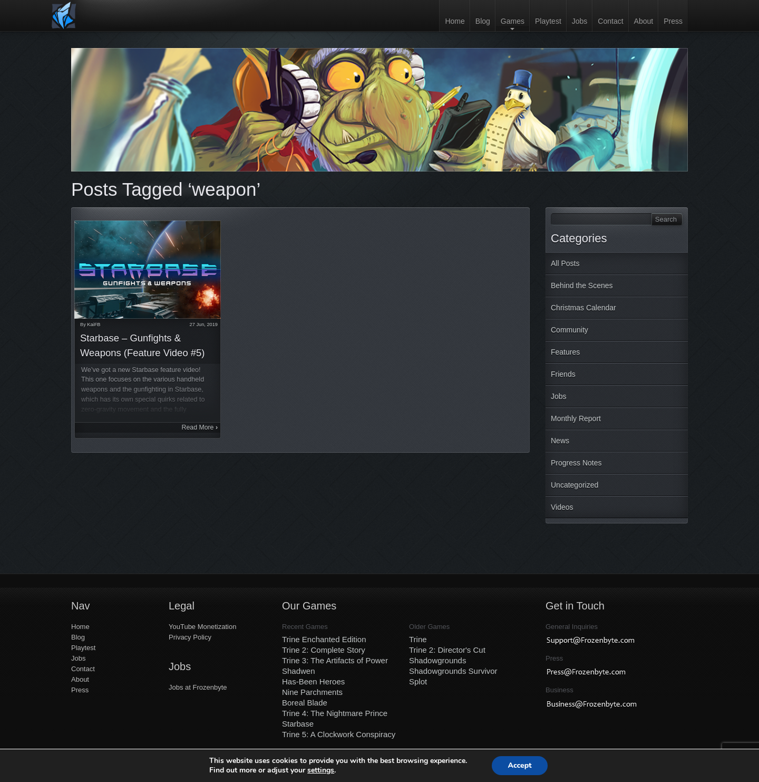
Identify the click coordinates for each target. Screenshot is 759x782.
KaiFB (93, 324)
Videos (562, 507)
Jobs (580, 21)
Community (569, 330)
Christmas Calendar (583, 307)
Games (512, 21)
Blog (482, 21)
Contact (610, 21)
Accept (519, 765)
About (644, 21)
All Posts (565, 263)
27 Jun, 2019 (204, 324)
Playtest (548, 21)
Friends (563, 374)
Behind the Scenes (582, 285)
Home (454, 21)
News (560, 440)
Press (673, 21)
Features (565, 352)
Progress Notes (576, 463)
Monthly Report (576, 418)
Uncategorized (574, 485)
